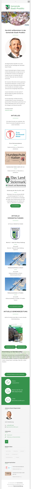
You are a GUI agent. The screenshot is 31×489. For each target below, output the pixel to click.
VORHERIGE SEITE (10, 347)
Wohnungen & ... (10, 457)
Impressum (9, 435)
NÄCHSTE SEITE (21, 347)
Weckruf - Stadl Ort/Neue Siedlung (15, 242)
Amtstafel (8, 451)
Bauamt (22, 451)
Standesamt (15, 454)
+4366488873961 (10, 425)
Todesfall (15, 451)
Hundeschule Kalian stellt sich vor (15, 166)
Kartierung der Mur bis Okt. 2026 (15, 190)
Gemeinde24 (20, 482)
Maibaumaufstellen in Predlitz (15, 292)
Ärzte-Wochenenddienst (15, 143)
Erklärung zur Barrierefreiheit (13, 437)
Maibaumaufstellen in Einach (15, 267)
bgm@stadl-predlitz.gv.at (12, 426)
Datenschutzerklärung (18, 486)
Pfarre (17, 457)
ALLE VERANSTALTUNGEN (15, 306)
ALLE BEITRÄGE (15, 205)
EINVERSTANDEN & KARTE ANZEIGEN (15, 374)
